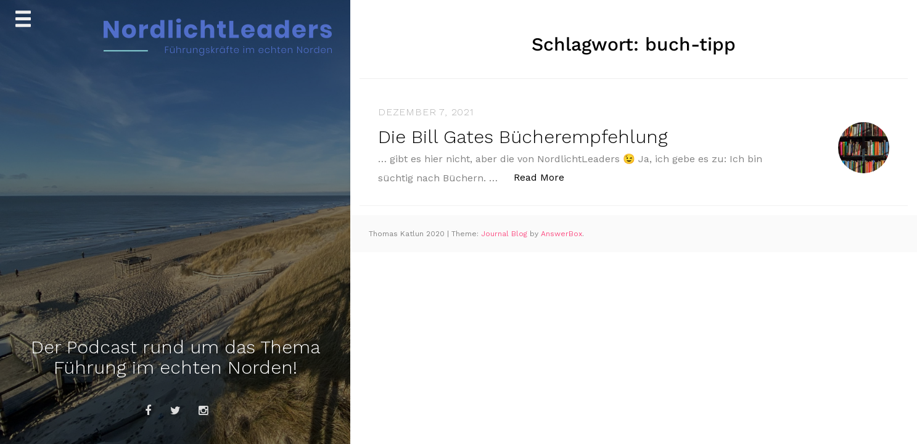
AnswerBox (561, 233)
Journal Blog (505, 233)
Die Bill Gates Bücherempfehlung (523, 136)
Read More (545, 176)
